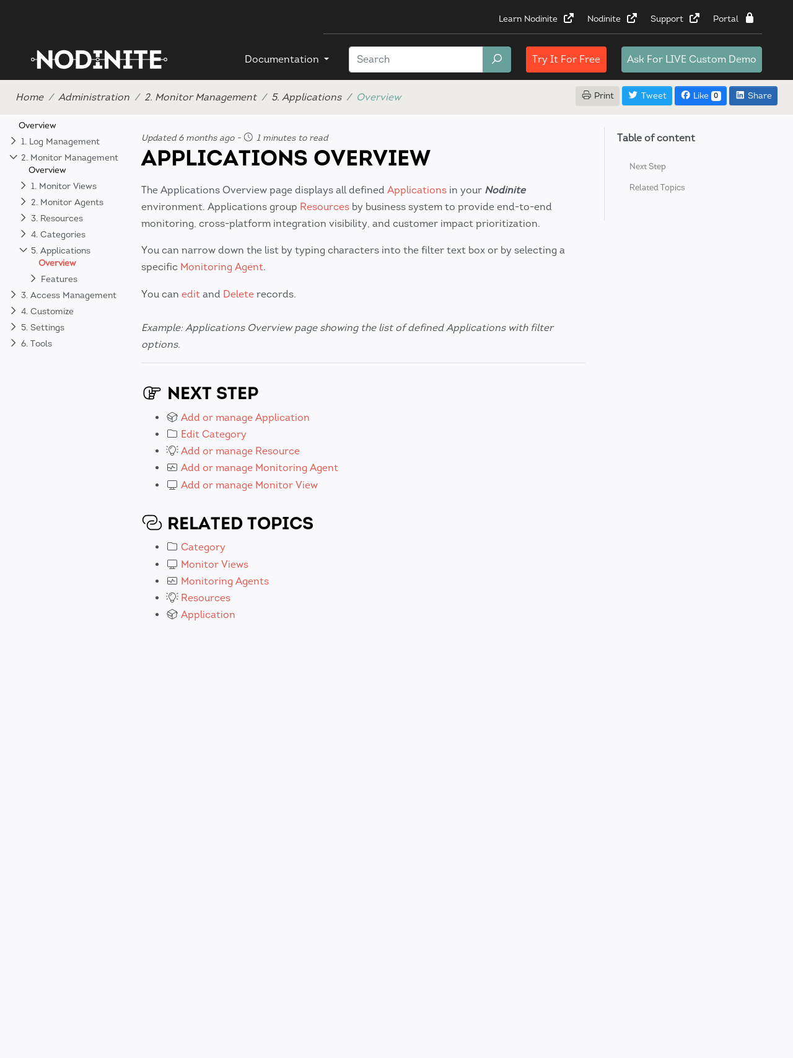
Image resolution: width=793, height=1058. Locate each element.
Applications (417, 190)
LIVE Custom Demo (691, 59)
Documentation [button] (283, 59)
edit (191, 294)
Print (598, 95)
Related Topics (657, 187)
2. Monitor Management (200, 97)
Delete (238, 294)
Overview (37, 125)
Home (29, 97)
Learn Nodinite (537, 18)
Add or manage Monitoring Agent (259, 468)
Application (208, 614)
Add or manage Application (245, 417)
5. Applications (306, 97)
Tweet (647, 95)
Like (700, 95)
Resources (324, 207)
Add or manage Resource (240, 451)
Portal (734, 18)
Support (676, 18)
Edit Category (214, 434)
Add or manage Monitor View (249, 485)
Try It (566, 59)
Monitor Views (214, 564)
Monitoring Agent (221, 267)
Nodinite (612, 18)
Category (203, 547)
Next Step (647, 166)
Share (754, 95)
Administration (93, 97)
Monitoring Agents (225, 581)
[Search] (416, 59)
